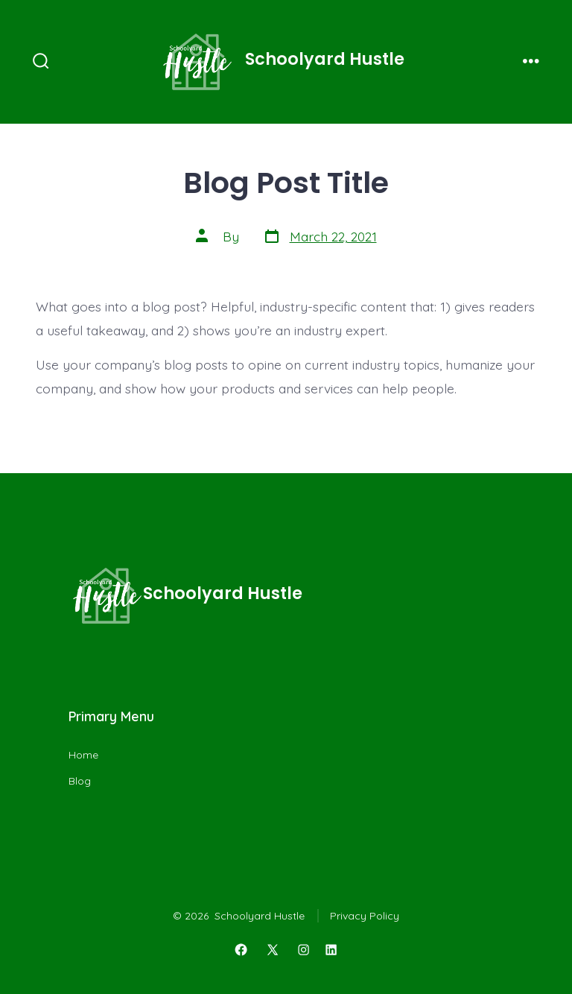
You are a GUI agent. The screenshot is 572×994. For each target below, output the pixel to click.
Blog (80, 781)
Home (83, 755)
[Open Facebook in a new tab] (240, 949)
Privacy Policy (364, 915)
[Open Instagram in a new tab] (304, 949)
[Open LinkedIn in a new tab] (331, 949)
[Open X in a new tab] (272, 949)
